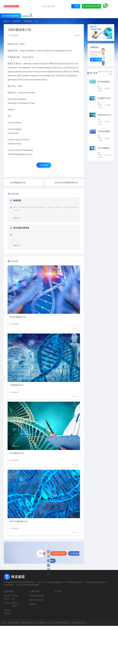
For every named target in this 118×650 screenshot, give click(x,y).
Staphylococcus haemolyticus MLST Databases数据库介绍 (105, 115)
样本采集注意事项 (21, 228)
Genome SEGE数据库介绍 (66, 182)
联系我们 (32, 604)
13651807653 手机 (91, 6)
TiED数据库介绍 (16, 385)
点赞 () (44, 165)
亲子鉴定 (7, 603)
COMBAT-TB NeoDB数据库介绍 (105, 98)
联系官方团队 (58, 553)
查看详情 (16, 218)
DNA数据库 (27, 21)
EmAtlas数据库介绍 (105, 81)
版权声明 (40, 596)
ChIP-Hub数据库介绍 (18, 521)
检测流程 (17, 200)
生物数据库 (16, 21)
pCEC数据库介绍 (17, 182)
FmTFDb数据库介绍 (105, 148)
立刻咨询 (96, 59)
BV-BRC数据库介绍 (17, 317)
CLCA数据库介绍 (16, 453)
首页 (7, 21)
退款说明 (40, 600)
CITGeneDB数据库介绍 (105, 131)
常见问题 (32, 596)
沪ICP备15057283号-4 (78, 623)
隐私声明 (32, 600)
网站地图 (64, 623)
